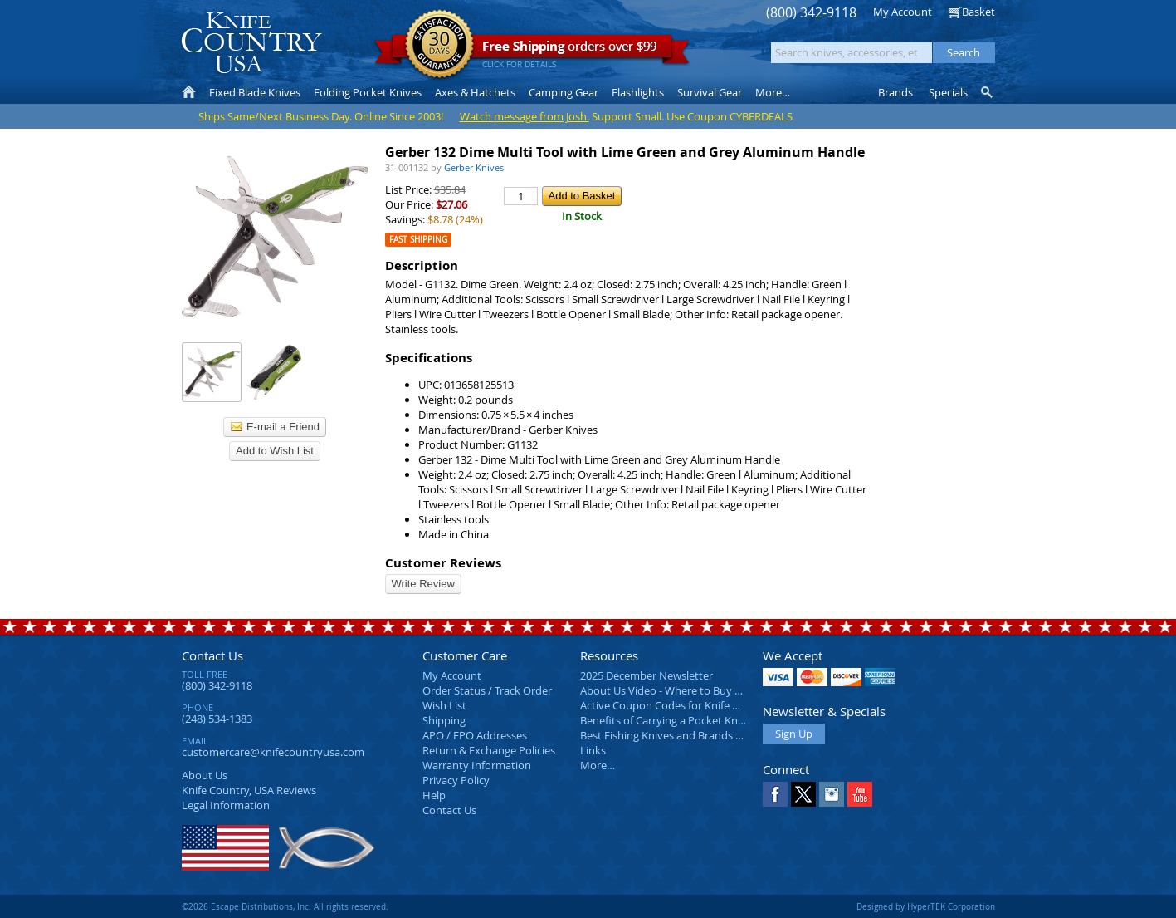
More (772, 92)
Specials (948, 92)
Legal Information (226, 805)
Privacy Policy (456, 780)
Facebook (775, 794)
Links (593, 750)
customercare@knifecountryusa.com (273, 751)
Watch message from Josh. (524, 116)
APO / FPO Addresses (474, 735)
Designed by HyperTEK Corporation (925, 906)
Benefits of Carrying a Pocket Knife (664, 720)
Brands (895, 92)
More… (597, 765)
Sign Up (793, 733)
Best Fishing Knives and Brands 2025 (669, 735)
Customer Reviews (443, 563)
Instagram (831, 794)
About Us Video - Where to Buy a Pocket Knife (692, 690)
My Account (902, 11)
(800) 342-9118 (811, 13)
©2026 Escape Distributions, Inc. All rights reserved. (285, 906)
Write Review (423, 583)
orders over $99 (532, 50)
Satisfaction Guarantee (439, 45)
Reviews (249, 790)
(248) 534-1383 (217, 718)
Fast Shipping (418, 239)
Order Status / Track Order (487, 690)
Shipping (444, 720)
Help (434, 795)
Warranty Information (476, 765)
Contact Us (212, 655)
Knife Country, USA (251, 42)
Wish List (444, 705)
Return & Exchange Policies (488, 750)
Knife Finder (988, 92)
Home (189, 92)
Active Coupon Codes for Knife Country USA (687, 705)
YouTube (859, 794)
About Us (204, 775)
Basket (978, 11)
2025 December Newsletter (646, 675)
